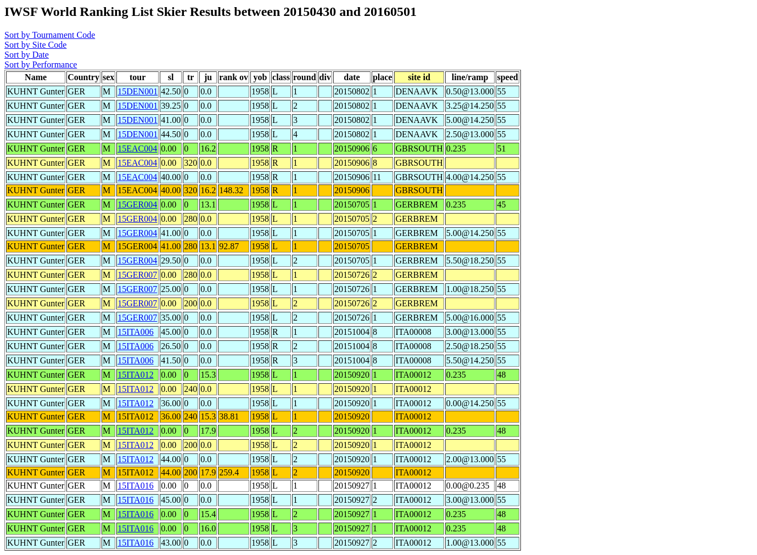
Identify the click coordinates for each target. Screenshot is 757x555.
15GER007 (137, 274)
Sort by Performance (40, 64)
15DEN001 (137, 91)
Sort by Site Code (35, 44)
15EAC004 (137, 148)
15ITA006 (135, 332)
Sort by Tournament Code (49, 35)
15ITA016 (135, 485)
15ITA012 (135, 374)
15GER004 (137, 204)
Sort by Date (26, 54)
